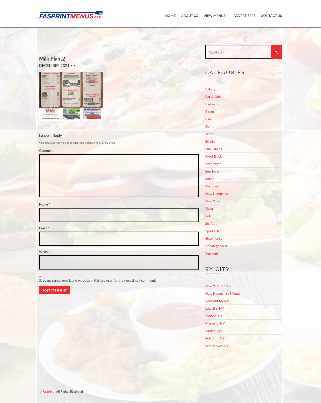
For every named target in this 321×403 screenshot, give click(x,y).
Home (170, 15)
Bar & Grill (213, 96)
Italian (209, 179)
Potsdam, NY (215, 338)
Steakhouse (214, 238)
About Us (189, 15)
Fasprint (48, 391)
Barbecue (212, 104)
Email (44, 228)
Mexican (211, 186)
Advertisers (244, 15)
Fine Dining (213, 149)
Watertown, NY (217, 346)
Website (45, 251)
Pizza (209, 208)
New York (212, 201)
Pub (208, 216)
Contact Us (271, 15)
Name (44, 204)
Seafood (211, 223)
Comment (46, 150)
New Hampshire (217, 193)
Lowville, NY (214, 308)
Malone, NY (214, 316)
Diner (209, 134)
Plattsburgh (213, 331)
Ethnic (210, 141)
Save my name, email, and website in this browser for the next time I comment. (97, 280)
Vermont (211, 253)
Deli (208, 126)
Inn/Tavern (213, 171)
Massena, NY (215, 323)
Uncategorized (216, 246)
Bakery (210, 89)
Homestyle (213, 164)
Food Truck (213, 156)
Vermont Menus (217, 301)
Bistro (209, 111)
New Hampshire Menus (222, 293)
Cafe (208, 119)
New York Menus (218, 286)
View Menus (214, 15)
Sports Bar (213, 231)
